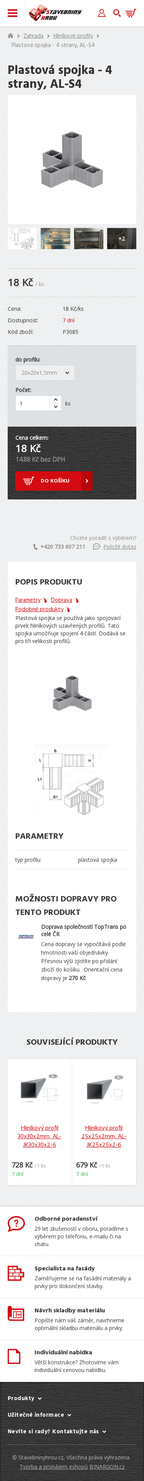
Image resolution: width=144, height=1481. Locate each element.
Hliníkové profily (73, 36)
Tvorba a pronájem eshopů (54, 1466)
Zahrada (33, 36)
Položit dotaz (114, 546)
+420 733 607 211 (59, 546)
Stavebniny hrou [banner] (55, 13)
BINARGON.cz (107, 1466)
